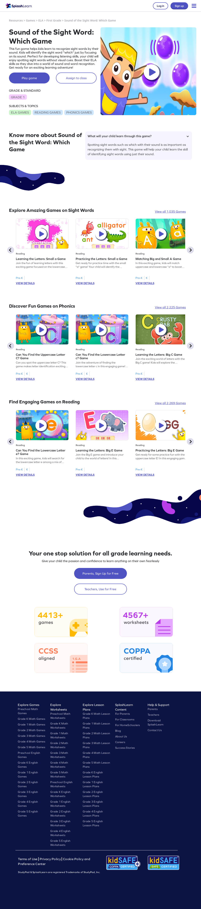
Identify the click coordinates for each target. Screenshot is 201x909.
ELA (40, 20)
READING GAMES (48, 112)
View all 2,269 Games (170, 403)
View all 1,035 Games (170, 211)
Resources (16, 20)
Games (30, 20)
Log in (160, 5)
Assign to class (76, 78)
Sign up (179, 5)
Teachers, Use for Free (100, 589)
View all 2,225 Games (170, 307)
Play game (29, 78)
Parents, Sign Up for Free (100, 573)
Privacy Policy (50, 859)
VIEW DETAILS (25, 283)
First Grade (53, 20)
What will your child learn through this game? (138, 136)
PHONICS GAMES (79, 112)
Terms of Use (28, 859)
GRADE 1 (18, 97)
